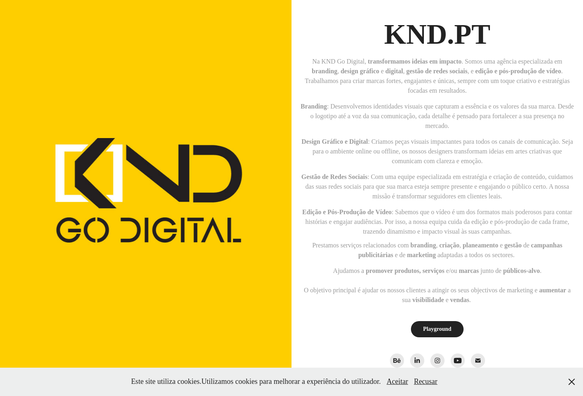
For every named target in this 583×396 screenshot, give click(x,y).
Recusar (425, 381)
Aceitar (397, 381)
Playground (437, 329)
